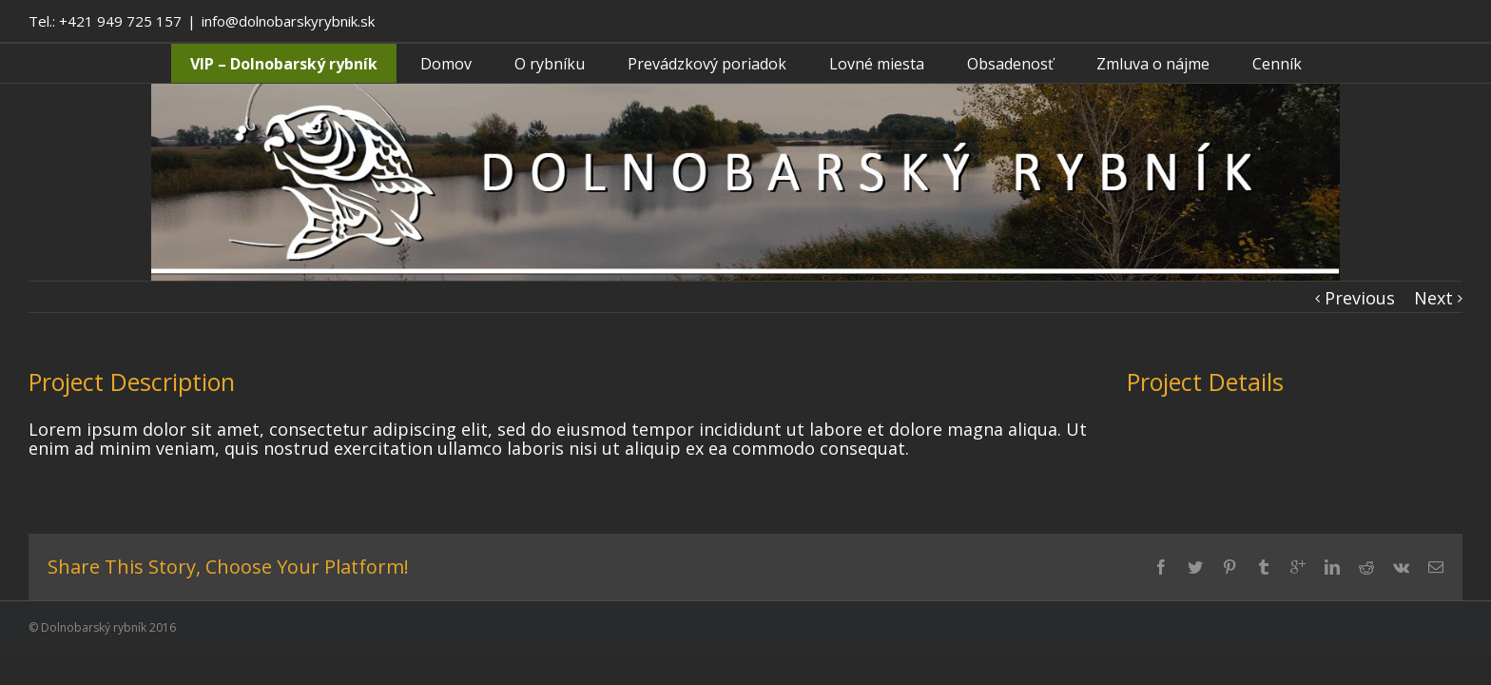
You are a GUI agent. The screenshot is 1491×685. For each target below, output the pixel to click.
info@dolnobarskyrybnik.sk (288, 20)
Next (1433, 297)
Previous (1360, 297)
